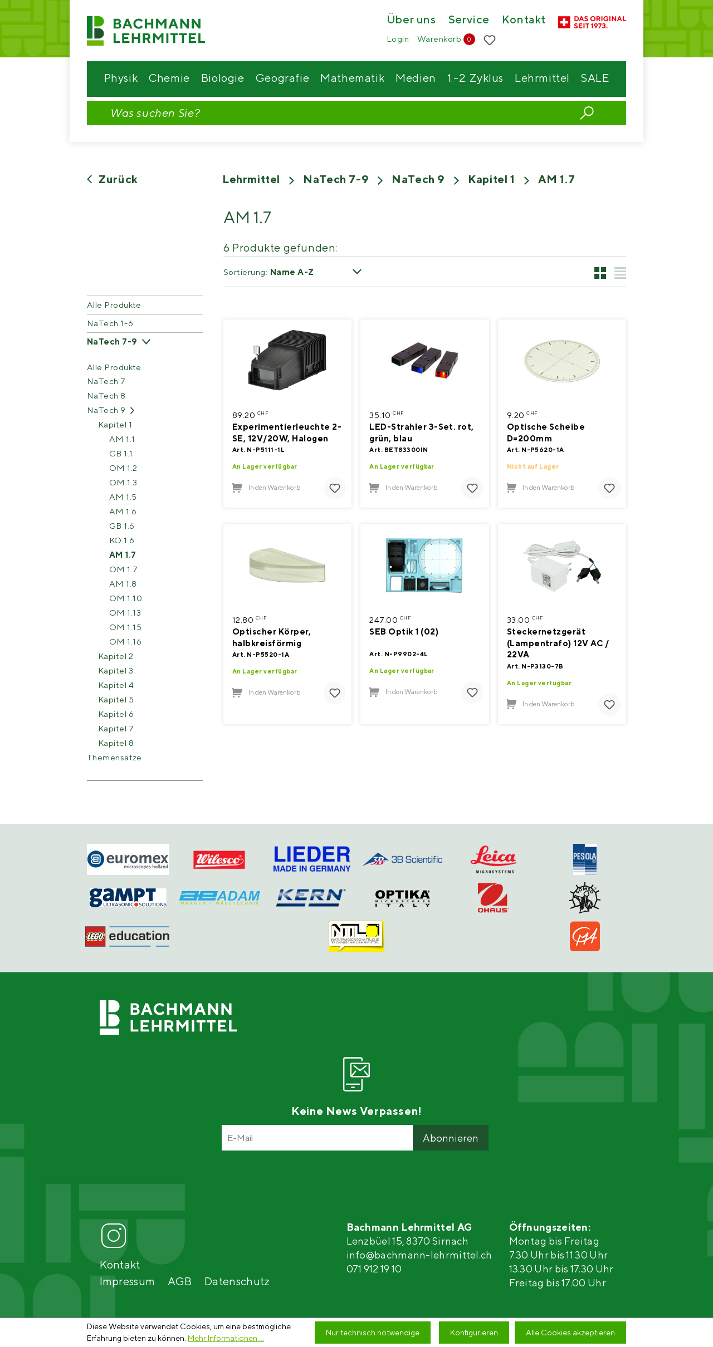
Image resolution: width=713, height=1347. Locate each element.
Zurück (112, 179)
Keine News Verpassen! (356, 1110)
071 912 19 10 (374, 1269)
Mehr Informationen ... (226, 1338)
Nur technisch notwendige (372, 1332)
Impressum (127, 1281)
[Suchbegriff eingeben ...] (332, 113)
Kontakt (524, 20)
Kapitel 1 (491, 179)
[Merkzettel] (489, 40)
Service (469, 20)
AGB (180, 1281)
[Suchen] (587, 112)
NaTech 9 (418, 179)
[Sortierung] (320, 272)
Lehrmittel (251, 179)
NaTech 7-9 (336, 179)
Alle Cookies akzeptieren (570, 1332)
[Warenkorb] (446, 39)
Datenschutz (237, 1281)
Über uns (411, 20)
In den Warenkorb (266, 488)
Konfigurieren (474, 1332)
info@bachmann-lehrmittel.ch (419, 1255)
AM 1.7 (556, 179)
